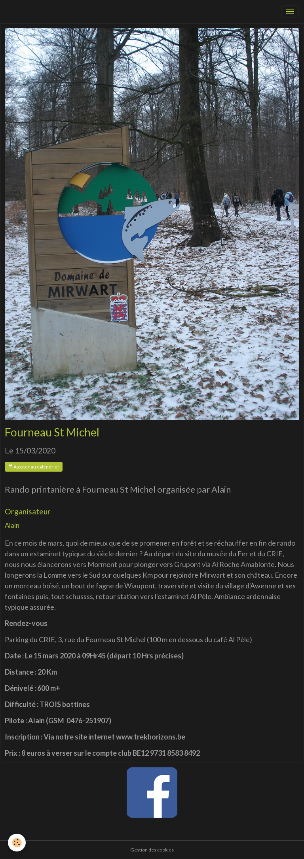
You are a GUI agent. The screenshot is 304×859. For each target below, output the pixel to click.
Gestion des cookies (152, 850)
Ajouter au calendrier (33, 467)
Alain (12, 525)
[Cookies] (17, 842)
